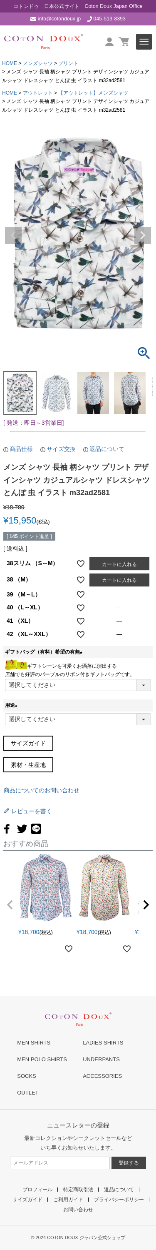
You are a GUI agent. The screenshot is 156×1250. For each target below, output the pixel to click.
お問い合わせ (78, 1209)
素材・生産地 (28, 765)
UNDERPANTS (101, 1059)
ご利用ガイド (68, 1199)
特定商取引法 (78, 1189)
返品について (106, 449)
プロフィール (37, 1189)
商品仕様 (21, 449)
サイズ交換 (61, 449)
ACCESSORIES (102, 1076)
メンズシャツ (38, 63)
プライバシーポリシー (119, 1199)
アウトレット (38, 93)
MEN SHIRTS (33, 1043)
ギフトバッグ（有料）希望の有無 (45, 652)
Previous (13, 235)
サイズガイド (28, 743)
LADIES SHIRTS (103, 1043)
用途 (12, 705)
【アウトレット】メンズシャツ (93, 93)
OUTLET (27, 1093)
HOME (9, 63)
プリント (68, 63)
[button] (10, 905)
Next (142, 235)
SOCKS (26, 1076)
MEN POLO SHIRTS (42, 1059)
